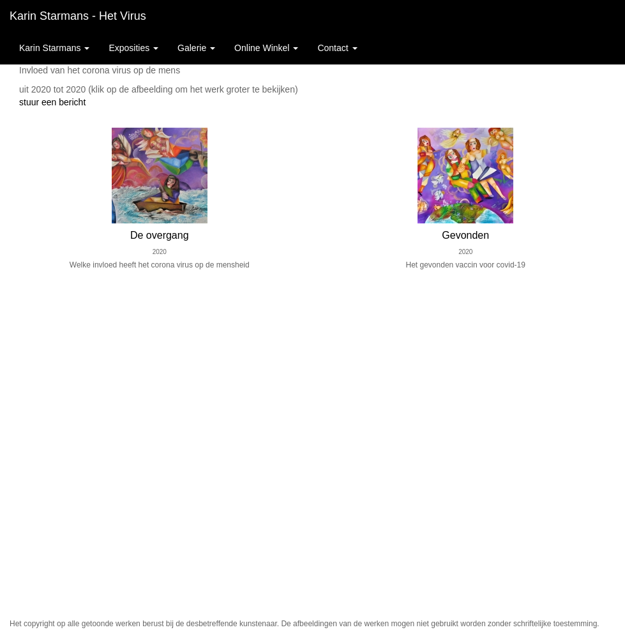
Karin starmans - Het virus (78, 16)
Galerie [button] (196, 48)
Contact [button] (337, 48)
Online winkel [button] (266, 48)
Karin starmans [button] (54, 48)
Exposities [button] (133, 48)
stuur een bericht (52, 102)
